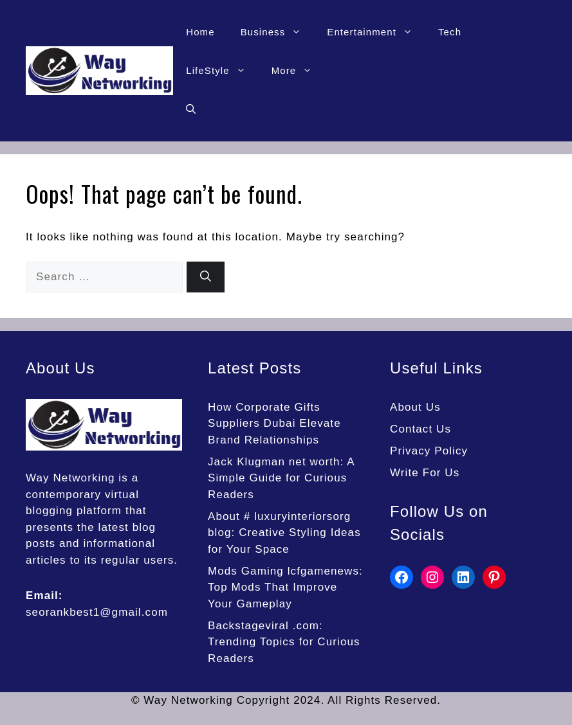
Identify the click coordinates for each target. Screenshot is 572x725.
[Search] (206, 277)
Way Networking (70, 478)
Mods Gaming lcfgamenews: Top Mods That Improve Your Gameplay (285, 587)
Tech (449, 31)
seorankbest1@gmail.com (97, 612)
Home (200, 31)
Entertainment (376, 32)
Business (278, 32)
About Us (415, 407)
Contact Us (420, 429)
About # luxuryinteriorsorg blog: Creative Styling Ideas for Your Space (284, 532)
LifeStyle (222, 70)
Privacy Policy (429, 451)
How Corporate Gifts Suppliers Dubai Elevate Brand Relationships (274, 423)
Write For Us (424, 473)
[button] (190, 109)
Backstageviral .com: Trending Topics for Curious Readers (284, 642)
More (299, 70)
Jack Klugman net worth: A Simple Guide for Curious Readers (281, 478)
